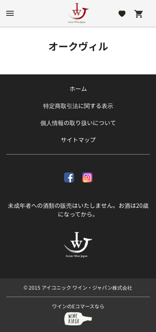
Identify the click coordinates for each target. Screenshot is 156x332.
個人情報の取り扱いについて (78, 122)
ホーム (78, 88)
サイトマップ (78, 139)
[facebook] (69, 176)
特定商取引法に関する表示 (78, 105)
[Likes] (122, 13)
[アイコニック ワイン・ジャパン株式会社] (78, 13)
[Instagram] (87, 176)
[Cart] (138, 13)
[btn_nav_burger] (10, 13)
